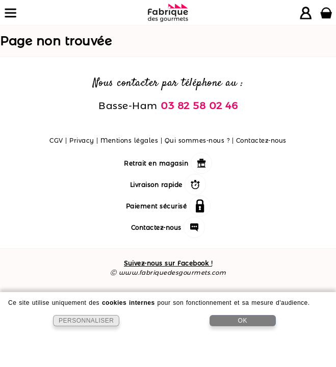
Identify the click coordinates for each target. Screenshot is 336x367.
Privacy (81, 140)
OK (242, 320)
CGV (56, 140)
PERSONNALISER (86, 320)
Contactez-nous (261, 140)
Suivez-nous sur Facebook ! (168, 263)
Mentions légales (129, 140)
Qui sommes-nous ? (197, 140)
